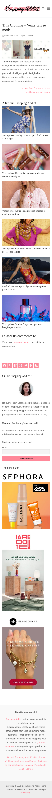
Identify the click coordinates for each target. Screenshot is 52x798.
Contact (29, 769)
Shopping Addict (10, 36)
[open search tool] (43, 8)
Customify (25, 793)
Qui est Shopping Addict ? (19, 757)
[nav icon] (48, 9)
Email (4, 447)
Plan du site (40, 765)
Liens (21, 769)
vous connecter (21, 342)
